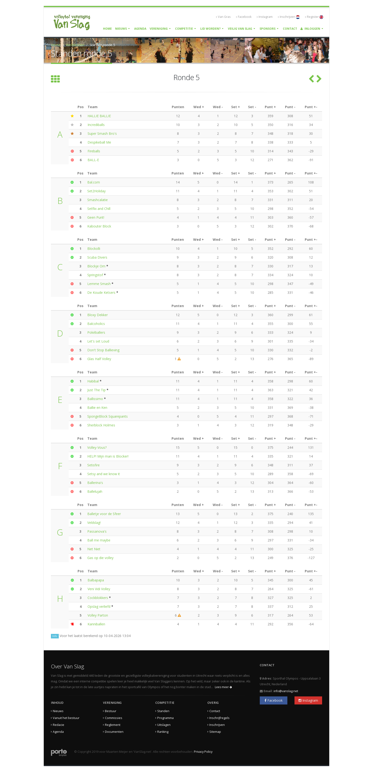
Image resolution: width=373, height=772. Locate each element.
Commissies (113, 718)
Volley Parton (98, 615)
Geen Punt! (95, 217)
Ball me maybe (98, 540)
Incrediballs (96, 124)
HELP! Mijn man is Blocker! (107, 456)
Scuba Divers (97, 257)
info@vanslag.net (286, 691)
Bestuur (110, 711)
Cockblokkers (98, 597)
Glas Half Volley (99, 359)
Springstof (95, 275)
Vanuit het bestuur (66, 718)
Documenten (114, 732)
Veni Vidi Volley (99, 589)
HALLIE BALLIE (99, 116)
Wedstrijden (75, 45)
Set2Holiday (96, 191)
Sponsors (267, 29)
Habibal (93, 381)
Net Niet (93, 549)
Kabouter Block (99, 226)
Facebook (243, 17)
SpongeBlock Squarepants (107, 416)
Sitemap (215, 732)
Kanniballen (96, 624)
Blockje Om (96, 266)
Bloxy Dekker (97, 315)
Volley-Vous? (97, 447)
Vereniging (159, 29)
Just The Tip (96, 390)
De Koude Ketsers (101, 292)
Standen (163, 711)
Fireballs (94, 151)
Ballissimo (95, 398)
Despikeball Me (99, 142)
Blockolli (93, 248)
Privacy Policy (203, 752)
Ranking (162, 732)
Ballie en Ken (97, 407)
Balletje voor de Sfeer (104, 513)
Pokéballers (96, 332)
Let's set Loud (98, 341)
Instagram (265, 17)
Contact (290, 29)
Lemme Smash (99, 283)
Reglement (112, 725)
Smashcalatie (97, 200)
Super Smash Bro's (102, 133)
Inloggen (310, 29)
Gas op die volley (100, 557)
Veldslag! (94, 522)
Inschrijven (289, 17)
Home (107, 29)
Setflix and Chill (98, 208)
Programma (165, 718)
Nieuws (121, 29)
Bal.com (93, 182)
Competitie (184, 29)
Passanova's (97, 531)
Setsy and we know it (103, 474)
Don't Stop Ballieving (103, 350)
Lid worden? (210, 29)
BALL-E (93, 160)
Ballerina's (95, 482)
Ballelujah (94, 491)
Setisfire (93, 465)
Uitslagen (164, 725)
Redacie (58, 725)
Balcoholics (96, 323)
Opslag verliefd (99, 606)
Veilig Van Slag (240, 29)
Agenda (140, 29)
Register (314, 17)
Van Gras (223, 17)
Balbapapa (96, 580)
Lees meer (223, 687)
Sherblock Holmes (101, 425)
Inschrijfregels (219, 718)
